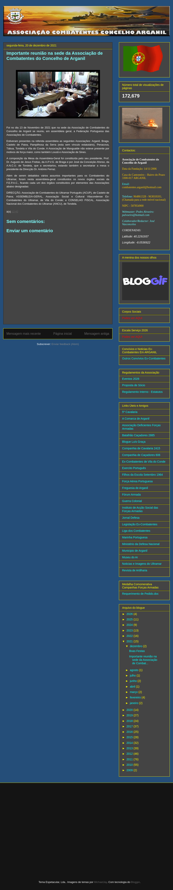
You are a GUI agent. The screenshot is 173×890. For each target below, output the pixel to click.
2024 (130, 624)
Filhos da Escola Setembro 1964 (142, 474)
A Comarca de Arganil (135, 418)
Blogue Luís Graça (133, 441)
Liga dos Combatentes (136, 530)
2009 (130, 770)
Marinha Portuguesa (134, 537)
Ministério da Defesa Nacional (141, 544)
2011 (130, 759)
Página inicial (62, 333)
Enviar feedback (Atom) (65, 344)
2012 (130, 753)
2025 (130, 619)
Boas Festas (137, 651)
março (134, 692)
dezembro (136, 646)
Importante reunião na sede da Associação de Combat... (143, 660)
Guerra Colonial (132, 501)
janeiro (134, 703)
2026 (130, 614)
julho (133, 675)
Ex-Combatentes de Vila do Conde (143, 461)
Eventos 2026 (130, 378)
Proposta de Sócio (133, 385)
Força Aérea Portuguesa (137, 481)
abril (133, 686)
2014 (130, 742)
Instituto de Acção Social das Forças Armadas (140, 509)
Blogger (135, 882)
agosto (134, 670)
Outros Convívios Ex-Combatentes (144, 358)
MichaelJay (100, 882)
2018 (130, 721)
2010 (130, 764)
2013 (130, 748)
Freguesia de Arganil (135, 488)
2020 (130, 709)
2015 (130, 737)
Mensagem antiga (96, 333)
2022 (130, 635)
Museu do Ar (130, 557)
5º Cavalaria (129, 412)
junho (133, 681)
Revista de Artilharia (134, 570)
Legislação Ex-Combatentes (139, 524)
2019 (130, 715)
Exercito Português (134, 468)
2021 (130, 641)
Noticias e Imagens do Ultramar (142, 563)
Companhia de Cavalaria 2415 (141, 448)
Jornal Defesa (130, 517)
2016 (130, 731)
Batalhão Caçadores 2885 (138, 435)
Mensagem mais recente (23, 333)
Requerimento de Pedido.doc (140, 593)
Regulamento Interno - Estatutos (142, 391)
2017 (130, 726)
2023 (130, 630)
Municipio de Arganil (134, 550)
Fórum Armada (131, 494)
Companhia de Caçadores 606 (141, 455)
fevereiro (135, 697)
